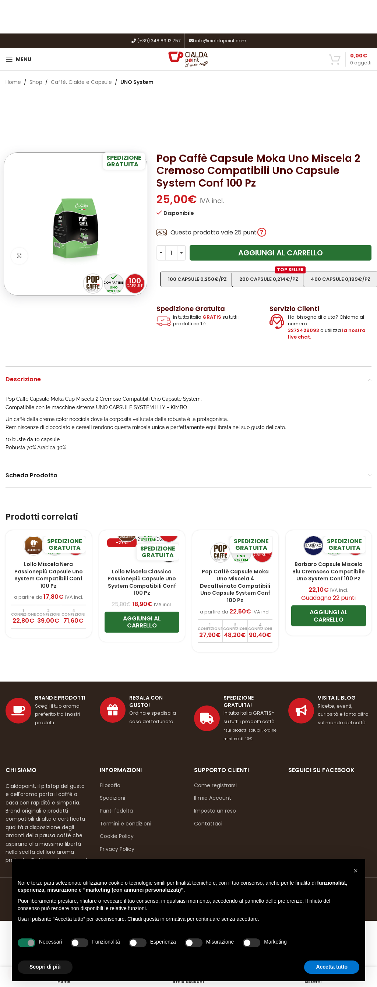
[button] (356, 871)
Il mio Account (212, 798)
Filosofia (110, 785)
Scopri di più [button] (45, 967)
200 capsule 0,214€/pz (272, 277)
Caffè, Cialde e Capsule (81, 82)
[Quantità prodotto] (171, 253)
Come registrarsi (215, 785)
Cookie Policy (117, 836)
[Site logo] (188, 59)
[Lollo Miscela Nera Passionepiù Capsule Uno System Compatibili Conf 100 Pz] (48, 547)
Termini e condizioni (125, 823)
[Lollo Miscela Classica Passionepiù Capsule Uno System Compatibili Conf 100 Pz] (142, 550)
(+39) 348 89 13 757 (156, 41)
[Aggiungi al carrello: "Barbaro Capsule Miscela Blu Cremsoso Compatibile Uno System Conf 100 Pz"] (328, 615)
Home (13, 82)
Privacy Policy (117, 849)
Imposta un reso (215, 810)
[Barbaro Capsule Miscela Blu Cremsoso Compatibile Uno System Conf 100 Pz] (328, 547)
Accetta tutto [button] (332, 967)
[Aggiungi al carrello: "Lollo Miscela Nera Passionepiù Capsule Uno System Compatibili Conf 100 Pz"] (23, 617)
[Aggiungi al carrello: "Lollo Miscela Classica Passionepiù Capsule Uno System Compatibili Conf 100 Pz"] (142, 622)
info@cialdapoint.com (217, 41)
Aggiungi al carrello (280, 253)
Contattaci (208, 823)
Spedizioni (112, 798)
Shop (35, 82)
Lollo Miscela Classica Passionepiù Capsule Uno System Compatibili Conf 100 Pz (142, 582)
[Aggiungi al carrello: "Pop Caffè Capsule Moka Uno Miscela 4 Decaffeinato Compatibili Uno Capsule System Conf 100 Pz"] (210, 631)
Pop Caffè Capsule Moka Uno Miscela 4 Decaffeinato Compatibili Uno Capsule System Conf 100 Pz (235, 586)
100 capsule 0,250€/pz (197, 279)
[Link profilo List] (329, 710)
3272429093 (303, 330)
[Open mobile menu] (18, 59)
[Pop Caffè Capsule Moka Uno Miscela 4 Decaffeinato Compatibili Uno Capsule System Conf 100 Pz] (235, 550)
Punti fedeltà (116, 810)
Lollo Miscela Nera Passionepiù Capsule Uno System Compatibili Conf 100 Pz (48, 575)
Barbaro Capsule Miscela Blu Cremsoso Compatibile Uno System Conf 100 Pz (328, 571)
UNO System (137, 82)
